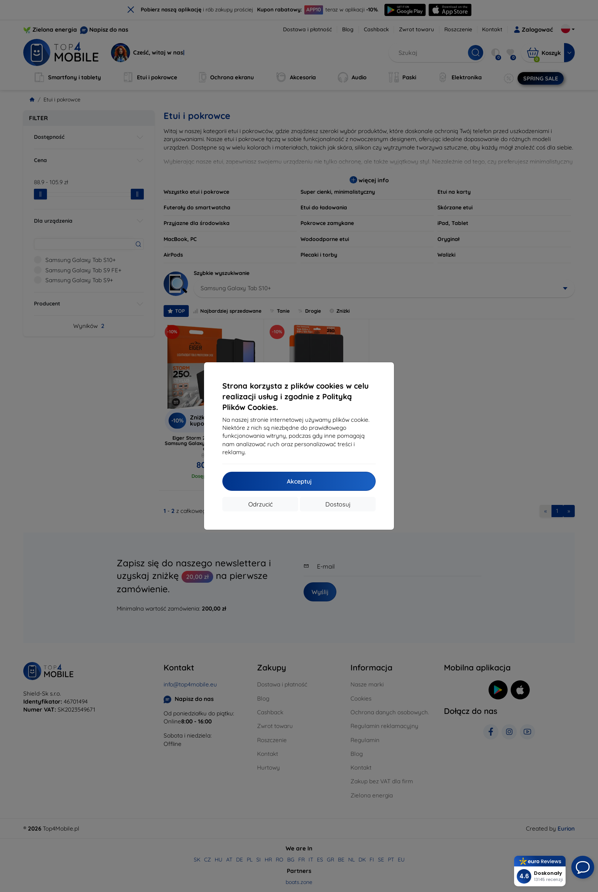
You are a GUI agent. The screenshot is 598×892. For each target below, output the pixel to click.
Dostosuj (337, 504)
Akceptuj (299, 481)
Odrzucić (260, 504)
